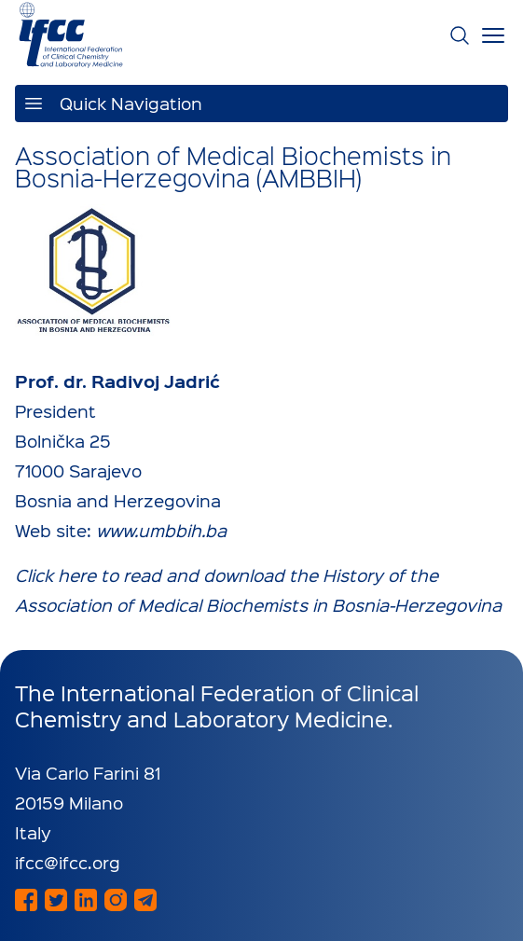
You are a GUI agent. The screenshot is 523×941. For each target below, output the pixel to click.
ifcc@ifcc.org (67, 862)
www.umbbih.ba (161, 530)
